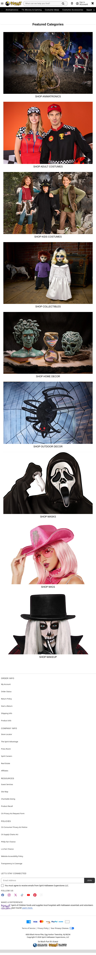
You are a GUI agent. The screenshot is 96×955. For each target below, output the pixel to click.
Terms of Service (28, 928)
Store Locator (6, 734)
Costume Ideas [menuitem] (52, 10)
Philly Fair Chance (8, 841)
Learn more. (27, 908)
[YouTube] (28, 895)
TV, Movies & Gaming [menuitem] (32, 10)
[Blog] (41, 895)
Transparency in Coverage (11, 863)
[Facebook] (2, 895)
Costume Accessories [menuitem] (72, 10)
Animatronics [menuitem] (12, 10)
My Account (6, 684)
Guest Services (7, 784)
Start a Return (6, 706)
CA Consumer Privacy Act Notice (14, 827)
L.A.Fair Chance (7, 849)
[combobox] (41, 3)
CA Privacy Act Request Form (12, 813)
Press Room (6, 749)
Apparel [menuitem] (90, 10)
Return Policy (6, 699)
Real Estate (5, 763)
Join (89, 880)
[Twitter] (15, 895)
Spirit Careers (6, 756)
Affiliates (4, 770)
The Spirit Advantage (9, 741)
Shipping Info (6, 713)
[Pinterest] (34, 895)
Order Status (6, 691)
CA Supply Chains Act (9, 834)
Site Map (4, 791)
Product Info (6, 720)
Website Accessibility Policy (12, 856)
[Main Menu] (2, 3)
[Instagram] (9, 895)
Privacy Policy (42, 928)
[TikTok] (22, 895)
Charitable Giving (8, 799)
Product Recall (7, 806)
